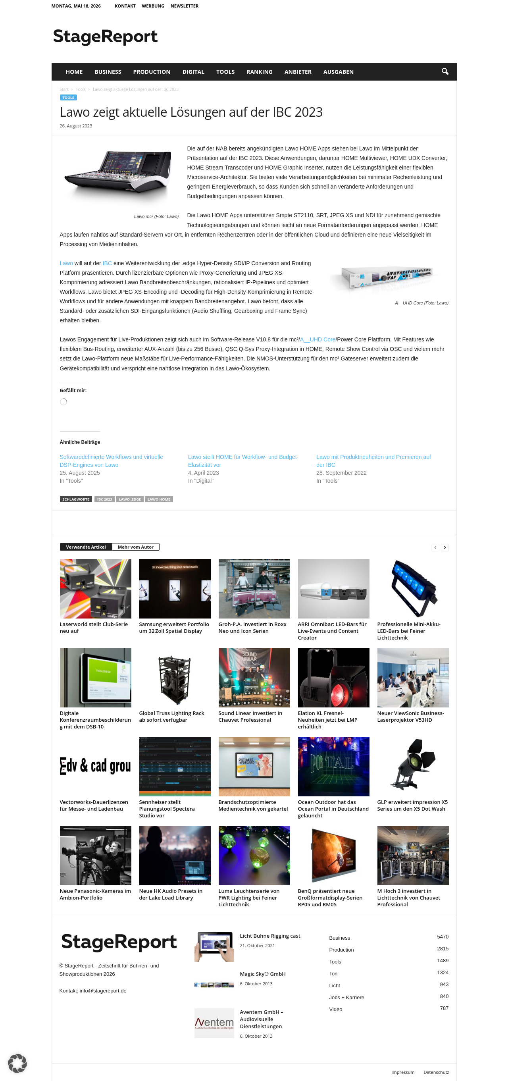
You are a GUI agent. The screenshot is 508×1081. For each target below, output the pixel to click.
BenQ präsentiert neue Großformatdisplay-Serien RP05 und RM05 (330, 897)
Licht (334, 986)
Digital (193, 71)
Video (336, 1009)
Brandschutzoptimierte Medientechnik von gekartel (253, 805)
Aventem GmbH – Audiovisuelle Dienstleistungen (261, 1019)
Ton (333, 974)
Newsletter (184, 6)
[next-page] (445, 547)
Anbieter (298, 71)
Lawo (66, 263)
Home (74, 71)
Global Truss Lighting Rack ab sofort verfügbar (171, 716)
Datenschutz (436, 1072)
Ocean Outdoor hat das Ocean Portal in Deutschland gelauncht (333, 808)
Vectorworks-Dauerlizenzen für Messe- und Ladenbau (94, 805)
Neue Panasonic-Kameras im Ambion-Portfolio (95, 894)
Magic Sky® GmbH (263, 973)
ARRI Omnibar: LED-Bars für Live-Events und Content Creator (332, 630)
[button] (445, 72)
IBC (107, 263)
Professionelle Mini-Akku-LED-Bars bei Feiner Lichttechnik (409, 630)
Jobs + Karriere (347, 997)
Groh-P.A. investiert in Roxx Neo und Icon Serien (253, 627)
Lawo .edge (130, 499)
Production (151, 71)
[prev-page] (435, 547)
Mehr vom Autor (136, 547)
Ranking (259, 71)
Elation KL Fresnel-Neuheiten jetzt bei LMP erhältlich (328, 719)
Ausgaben (338, 71)
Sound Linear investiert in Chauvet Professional (251, 716)
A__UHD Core (317, 339)
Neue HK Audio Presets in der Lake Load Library (171, 894)
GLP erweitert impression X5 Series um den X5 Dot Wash (412, 805)
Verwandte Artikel (86, 547)
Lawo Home (159, 499)
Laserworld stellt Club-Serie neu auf (94, 627)
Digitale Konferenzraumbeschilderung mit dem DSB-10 (95, 719)
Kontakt (125, 6)
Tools (225, 71)
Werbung (153, 6)
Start (64, 89)
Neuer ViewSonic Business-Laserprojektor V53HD (410, 716)
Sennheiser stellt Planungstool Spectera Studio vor (167, 808)
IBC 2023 (104, 499)
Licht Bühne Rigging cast (270, 935)
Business (107, 71)
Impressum (403, 1072)
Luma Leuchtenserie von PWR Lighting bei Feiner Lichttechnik (249, 897)
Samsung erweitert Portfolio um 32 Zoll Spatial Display (174, 627)
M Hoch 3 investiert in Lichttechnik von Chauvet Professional (409, 897)
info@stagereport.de (103, 991)
